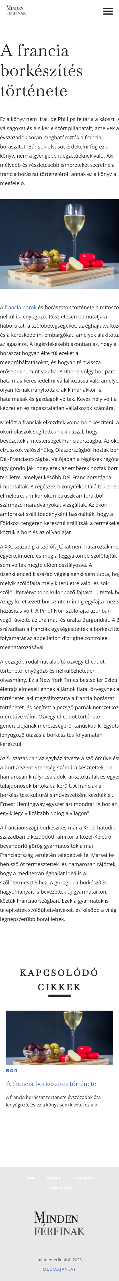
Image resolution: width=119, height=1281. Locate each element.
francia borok (20, 307)
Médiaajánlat (59, 1269)
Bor (12, 1070)
